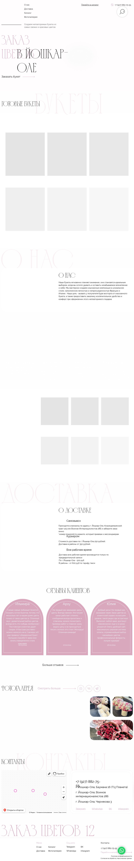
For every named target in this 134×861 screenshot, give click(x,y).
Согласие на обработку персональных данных (116, 858)
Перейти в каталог (109, 852)
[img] (11, 13)
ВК (82, 847)
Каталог (27, 13)
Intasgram (85, 851)
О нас (26, 5)
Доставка (28, 9)
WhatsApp (71, 851)
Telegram (70, 847)
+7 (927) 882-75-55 (123, 5)
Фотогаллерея (30, 17)
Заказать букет (11, 76)
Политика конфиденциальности (121, 856)
